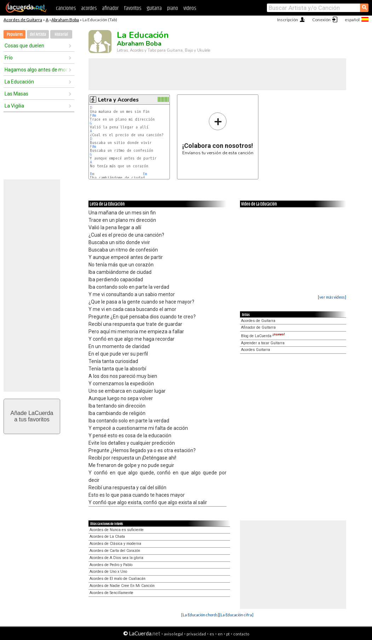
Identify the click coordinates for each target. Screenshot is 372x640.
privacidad (196, 634)
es (212, 634)
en (220, 634)
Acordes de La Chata (107, 536)
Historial (61, 34)
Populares (15, 34)
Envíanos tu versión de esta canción (217, 133)
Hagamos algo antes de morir (36, 70)
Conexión (321, 19)
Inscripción (287, 19)
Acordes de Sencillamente (111, 592)
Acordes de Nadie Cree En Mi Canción (122, 585)
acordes (89, 8)
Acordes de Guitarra (23, 19)
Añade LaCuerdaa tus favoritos (32, 416)
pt (228, 634)
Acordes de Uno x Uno (108, 571)
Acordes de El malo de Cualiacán (117, 578)
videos (189, 8)
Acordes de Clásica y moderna (115, 543)
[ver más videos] (332, 297)
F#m (93, 115)
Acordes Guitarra (255, 349)
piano (172, 8)
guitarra (154, 8)
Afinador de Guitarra (258, 327)
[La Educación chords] (200, 614)
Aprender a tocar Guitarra (263, 343)
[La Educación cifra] (236, 614)
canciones (66, 8)
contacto (241, 634)
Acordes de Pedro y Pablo (111, 565)
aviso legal (173, 634)
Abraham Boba (65, 19)
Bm (92, 174)
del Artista (38, 34)
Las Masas (16, 94)
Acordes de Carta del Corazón (115, 550)
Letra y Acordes (118, 99)
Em (145, 174)
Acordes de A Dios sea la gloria (116, 557)
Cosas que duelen (24, 45)
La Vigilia (14, 106)
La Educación (19, 82)
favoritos (132, 8)
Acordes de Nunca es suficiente (117, 529)
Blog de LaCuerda (263, 336)
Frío (9, 57)
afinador (110, 8)
